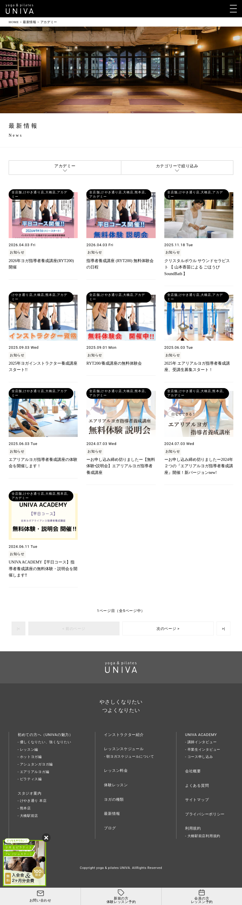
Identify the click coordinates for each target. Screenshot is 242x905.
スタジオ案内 (29, 793)
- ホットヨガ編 (30, 757)
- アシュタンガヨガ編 (35, 764)
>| (223, 628)
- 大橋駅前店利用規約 (202, 836)
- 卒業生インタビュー (202, 750)
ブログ (110, 828)
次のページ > (168, 628)
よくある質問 (197, 785)
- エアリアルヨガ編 (33, 772)
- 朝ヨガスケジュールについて (129, 756)
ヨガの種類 (114, 799)
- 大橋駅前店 (28, 816)
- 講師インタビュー (201, 742)
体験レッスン (116, 785)
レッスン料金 (116, 770)
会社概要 (193, 771)
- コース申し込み (199, 757)
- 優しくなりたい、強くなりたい (44, 742)
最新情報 (112, 813)
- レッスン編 (28, 750)
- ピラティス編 (30, 779)
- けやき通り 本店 (32, 801)
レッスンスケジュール (124, 749)
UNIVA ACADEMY (201, 734)
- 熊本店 (24, 808)
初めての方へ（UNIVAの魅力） (45, 734)
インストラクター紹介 (124, 734)
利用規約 (193, 828)
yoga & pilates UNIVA (113, 868)
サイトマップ (197, 800)
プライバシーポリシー (205, 814)
